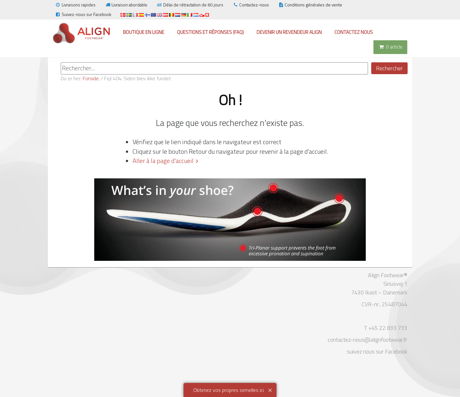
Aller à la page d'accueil (163, 161)
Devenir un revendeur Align (289, 32)
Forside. (91, 78)
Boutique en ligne (143, 32)
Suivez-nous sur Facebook (83, 14)
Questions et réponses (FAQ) (210, 32)
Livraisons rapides (75, 5)
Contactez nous (353, 32)
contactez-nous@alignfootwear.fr (367, 339)
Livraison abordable (126, 5)
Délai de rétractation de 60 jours (190, 5)
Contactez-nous (251, 5)
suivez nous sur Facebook (377, 351)
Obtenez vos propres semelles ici (228, 390)
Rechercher (389, 68)
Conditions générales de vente (310, 5)
